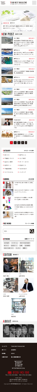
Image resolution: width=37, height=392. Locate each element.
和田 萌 (18, 307)
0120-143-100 (21, 372)
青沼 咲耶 (10, 287)
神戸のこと (22, 155)
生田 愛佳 (26, 267)
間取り (24, 248)
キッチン (18, 248)
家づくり (7, 155)
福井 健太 (10, 267)
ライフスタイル (9, 172)
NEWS (13, 353)
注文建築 (27, 245)
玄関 (21, 245)
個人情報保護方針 (16, 357)
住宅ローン (8, 165)
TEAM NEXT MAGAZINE (18, 346)
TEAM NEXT (23, 169)
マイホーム (14, 243)
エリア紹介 (22, 158)
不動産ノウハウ (9, 158)
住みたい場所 (9, 162)
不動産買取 (8, 169)
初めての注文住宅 (25, 243)
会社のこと (22, 165)
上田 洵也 (26, 287)
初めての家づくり (8, 248)
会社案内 (13, 350)
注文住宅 (6, 243)
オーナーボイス (24, 162)
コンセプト (4, 346)
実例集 (4, 353)
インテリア (22, 172)
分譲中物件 (5, 357)
